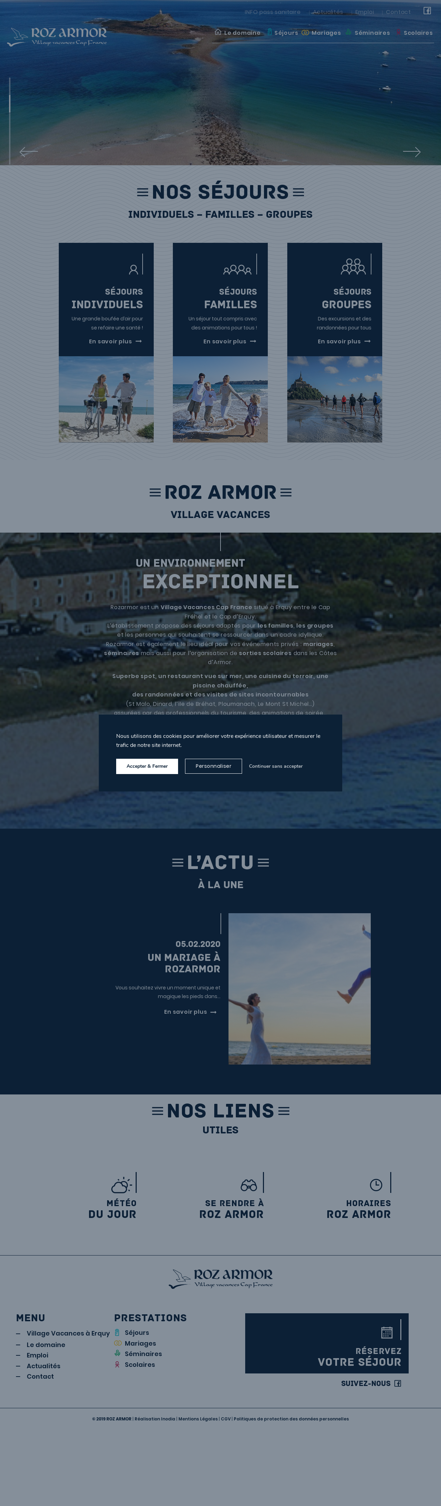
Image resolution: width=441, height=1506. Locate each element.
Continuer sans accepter (276, 766)
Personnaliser (213, 766)
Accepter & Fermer (147, 766)
